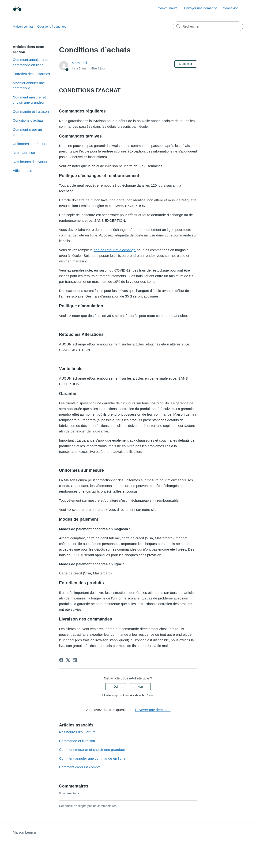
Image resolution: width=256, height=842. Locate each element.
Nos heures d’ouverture (31, 162)
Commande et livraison (31, 111)
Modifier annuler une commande (29, 85)
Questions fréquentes (51, 26)
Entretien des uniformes (31, 74)
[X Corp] (68, 660)
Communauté (167, 8)
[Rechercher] (208, 26)
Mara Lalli (79, 63)
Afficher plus (22, 171)
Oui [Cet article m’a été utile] (116, 686)
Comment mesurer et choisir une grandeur (29, 100)
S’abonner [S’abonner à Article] (185, 63)
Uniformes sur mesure (30, 144)
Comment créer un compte (27, 132)
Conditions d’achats (28, 120)
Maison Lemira (23, 26)
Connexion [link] (230, 8)
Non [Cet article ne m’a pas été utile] (140, 686)
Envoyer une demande (200, 8)
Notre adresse (24, 153)
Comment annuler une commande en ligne (30, 62)
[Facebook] (61, 660)
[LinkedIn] (75, 660)
